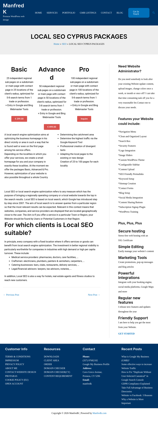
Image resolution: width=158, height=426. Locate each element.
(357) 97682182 (90, 360)
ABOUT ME (11, 368)
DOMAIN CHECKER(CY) (57, 372)
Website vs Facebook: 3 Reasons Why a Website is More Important (136, 399)
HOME (38, 12)
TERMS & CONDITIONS (17, 356)
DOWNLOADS (51, 356)
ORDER (48, 364)
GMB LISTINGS (88, 12)
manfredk (87, 383)
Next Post (94, 295)
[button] (138, 13)
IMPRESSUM (12, 360)
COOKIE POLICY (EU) (16, 380)
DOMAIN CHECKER (54, 368)
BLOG (120, 12)
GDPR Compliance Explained (135, 383)
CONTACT (106, 12)
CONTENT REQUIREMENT (58, 376)
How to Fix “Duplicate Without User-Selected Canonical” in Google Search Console (136, 376)
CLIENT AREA (51, 360)
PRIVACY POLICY (14, 364)
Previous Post (11, 295)
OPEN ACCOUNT (14, 383)
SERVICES (52, 12)
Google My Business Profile (96, 364)
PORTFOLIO (68, 12)
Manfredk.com (100, 413)
